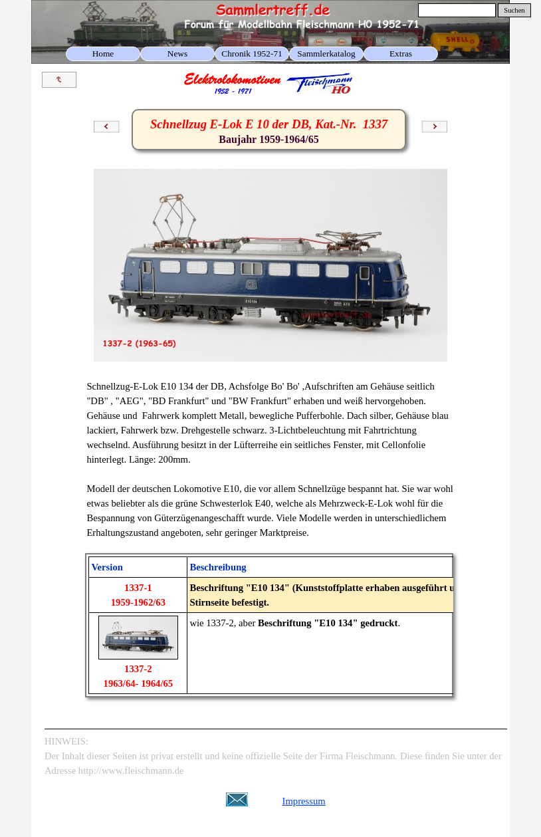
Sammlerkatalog (326, 54)
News (177, 54)
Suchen (514, 10)
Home (103, 54)
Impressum (304, 801)
